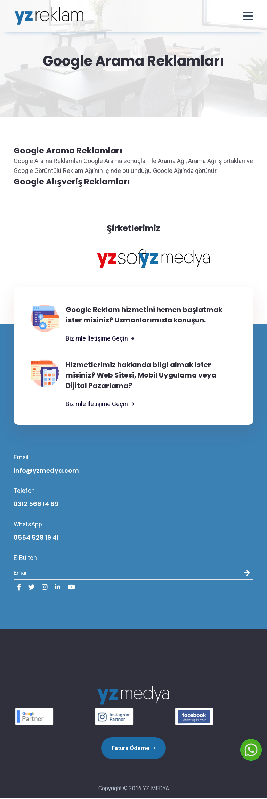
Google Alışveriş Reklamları (73, 182)
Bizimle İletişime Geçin (100, 339)
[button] (248, 16)
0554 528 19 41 (36, 538)
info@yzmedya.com (46, 471)
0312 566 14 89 (36, 504)
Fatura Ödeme (134, 748)
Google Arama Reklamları (70, 150)
